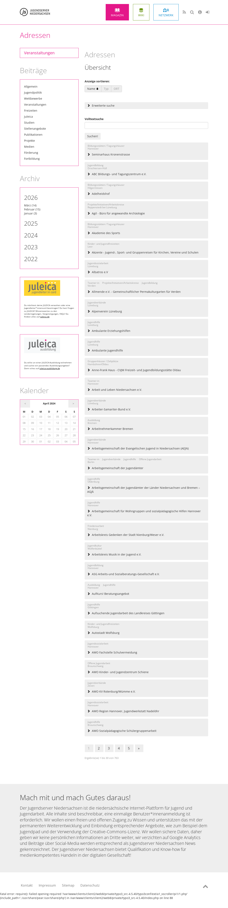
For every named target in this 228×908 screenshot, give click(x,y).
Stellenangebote (35, 128)
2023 (31, 247)
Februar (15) (32, 209)
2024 (31, 235)
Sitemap (68, 885)
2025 (31, 223)
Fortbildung (32, 159)
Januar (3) (30, 213)
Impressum (47, 885)
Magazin (117, 15)
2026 (31, 197)
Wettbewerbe (33, 98)
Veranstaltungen (39, 53)
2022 (31, 259)
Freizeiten (30, 110)
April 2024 (49, 403)
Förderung (31, 153)
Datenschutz (90, 885)
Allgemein (30, 86)
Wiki (141, 15)
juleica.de (45, 316)
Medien (29, 146)
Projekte (29, 140)
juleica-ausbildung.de (50, 368)
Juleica (28, 116)
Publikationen (33, 134)
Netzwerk (166, 15)
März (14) (30, 205)
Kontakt (27, 885)
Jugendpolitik (33, 92)
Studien (29, 122)
